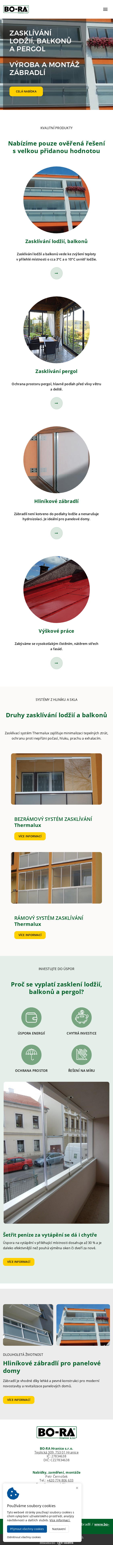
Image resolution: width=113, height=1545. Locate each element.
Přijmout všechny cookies (27, 1529)
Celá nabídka (26, 91)
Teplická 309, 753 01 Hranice (56, 1452)
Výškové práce (56, 630)
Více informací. (60, 1520)
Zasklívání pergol (56, 371)
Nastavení (59, 1529)
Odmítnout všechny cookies (24, 1537)
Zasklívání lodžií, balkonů (56, 241)
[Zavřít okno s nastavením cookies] (77, 1488)
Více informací (30, 836)
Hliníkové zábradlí (56, 501)
